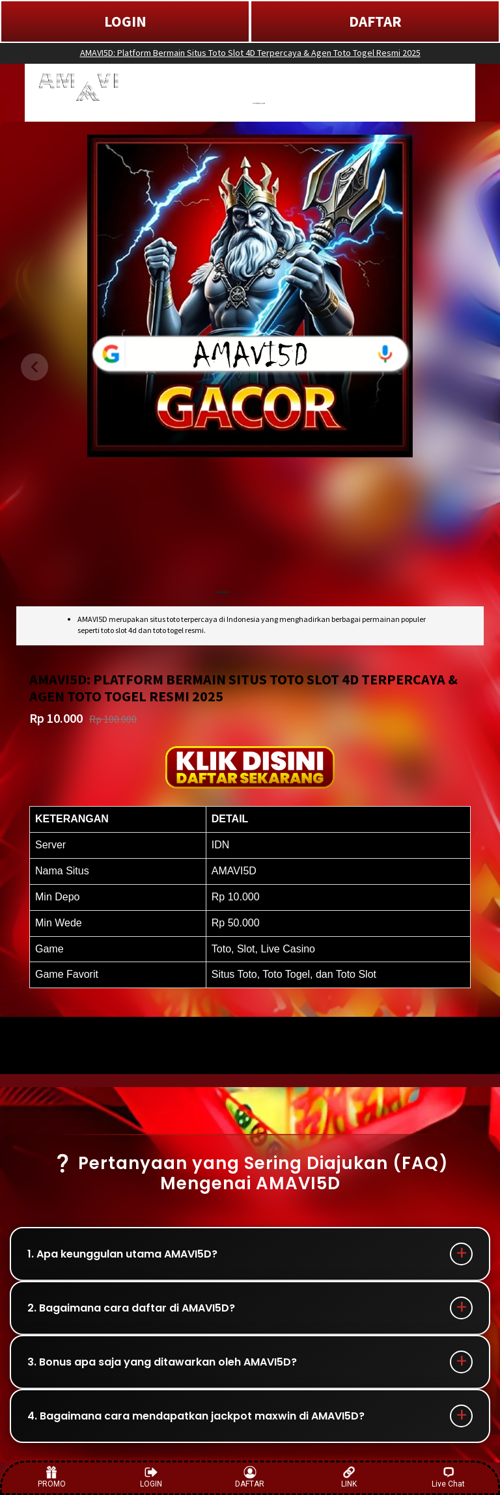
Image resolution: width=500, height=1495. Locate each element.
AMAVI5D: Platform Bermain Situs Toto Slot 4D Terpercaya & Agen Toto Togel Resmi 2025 (250, 53)
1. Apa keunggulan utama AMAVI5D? (122, 1253)
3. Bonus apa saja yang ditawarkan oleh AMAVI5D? (162, 1361)
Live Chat (448, 1477)
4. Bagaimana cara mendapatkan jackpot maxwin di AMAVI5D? (196, 1415)
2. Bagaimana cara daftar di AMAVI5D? (131, 1307)
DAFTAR (375, 21)
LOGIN (125, 21)
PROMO (52, 1477)
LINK (349, 1477)
